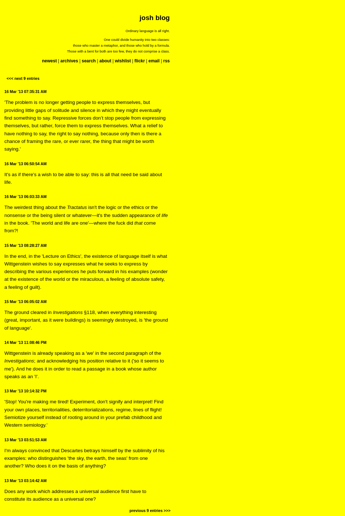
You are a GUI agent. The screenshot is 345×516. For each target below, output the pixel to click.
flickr (139, 60)
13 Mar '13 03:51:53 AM (25, 440)
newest (49, 60)
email (154, 60)
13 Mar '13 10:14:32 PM (25, 391)
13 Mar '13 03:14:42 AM (25, 480)
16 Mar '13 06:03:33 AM (25, 196)
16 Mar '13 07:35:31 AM (25, 91)
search (89, 60)
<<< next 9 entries (23, 78)
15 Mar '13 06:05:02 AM (25, 301)
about (105, 60)
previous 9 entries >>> (149, 510)
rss (166, 60)
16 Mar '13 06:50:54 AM (25, 164)
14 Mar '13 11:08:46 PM (25, 342)
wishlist (123, 60)
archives (69, 60)
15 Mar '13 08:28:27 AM (25, 245)
